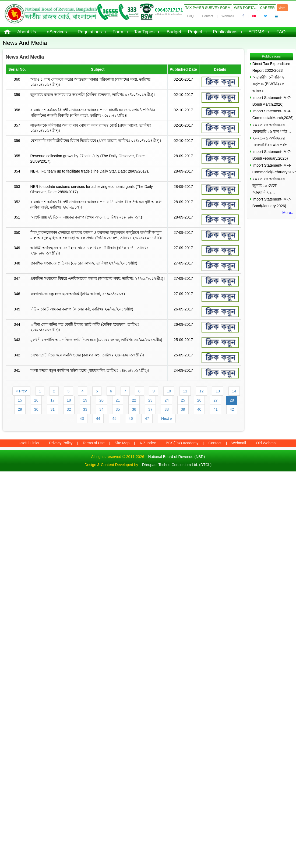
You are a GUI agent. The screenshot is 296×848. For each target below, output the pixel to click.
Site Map (122, 443)
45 (114, 418)
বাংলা (282, 8)
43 (82, 418)
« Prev (21, 391)
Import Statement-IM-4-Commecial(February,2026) (272, 168)
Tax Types (144, 31)
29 (20, 409)
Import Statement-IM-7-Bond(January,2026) (271, 202)
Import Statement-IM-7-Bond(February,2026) (271, 154)
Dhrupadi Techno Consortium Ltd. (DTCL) (177, 465)
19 (85, 400)
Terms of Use (94, 443)
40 (199, 409)
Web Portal (245, 8)
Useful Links (29, 443)
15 (20, 400)
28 (232, 400)
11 (185, 391)
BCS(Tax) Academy (182, 443)
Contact (207, 16)
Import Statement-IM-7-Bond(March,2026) (271, 100)
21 (118, 400)
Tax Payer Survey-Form (207, 8)
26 (199, 400)
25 (183, 400)
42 (232, 409)
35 (118, 409)
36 (134, 409)
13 (218, 391)
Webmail (227, 16)
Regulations (90, 31)
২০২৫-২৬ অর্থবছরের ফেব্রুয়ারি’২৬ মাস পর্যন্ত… (271, 128)
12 (201, 391)
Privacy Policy (60, 443)
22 (134, 400)
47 (147, 418)
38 (166, 409)
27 (215, 400)
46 (131, 418)
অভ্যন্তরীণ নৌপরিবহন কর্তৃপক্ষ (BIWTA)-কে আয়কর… (269, 84)
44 (98, 418)
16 (36, 400)
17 (52, 400)
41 (215, 409)
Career (267, 8)
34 (101, 409)
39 (183, 409)
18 (69, 400)
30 (36, 409)
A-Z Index (147, 443)
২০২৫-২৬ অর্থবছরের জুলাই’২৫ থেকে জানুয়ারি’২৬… (268, 185)
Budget (174, 31)
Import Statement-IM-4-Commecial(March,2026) (272, 114)
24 (166, 400)
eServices (57, 31)
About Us (26, 31)
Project (195, 31)
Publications (225, 31)
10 (169, 391)
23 (150, 400)
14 (234, 391)
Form (117, 31)
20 (101, 400)
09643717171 (169, 10)
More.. (287, 212)
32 (69, 409)
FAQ (190, 16)
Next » (166, 418)
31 (52, 409)
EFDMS (256, 31)
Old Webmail (266, 443)
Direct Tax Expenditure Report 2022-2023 (271, 67)
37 (150, 409)
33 (85, 409)
